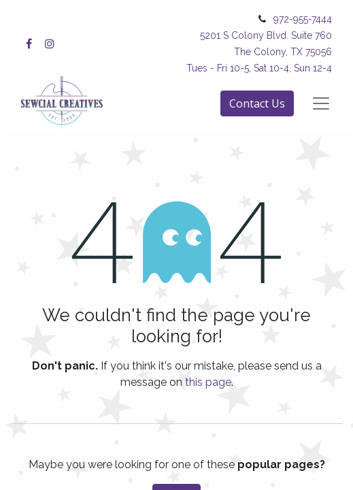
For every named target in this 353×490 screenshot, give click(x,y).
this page (208, 382)
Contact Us (257, 103)
